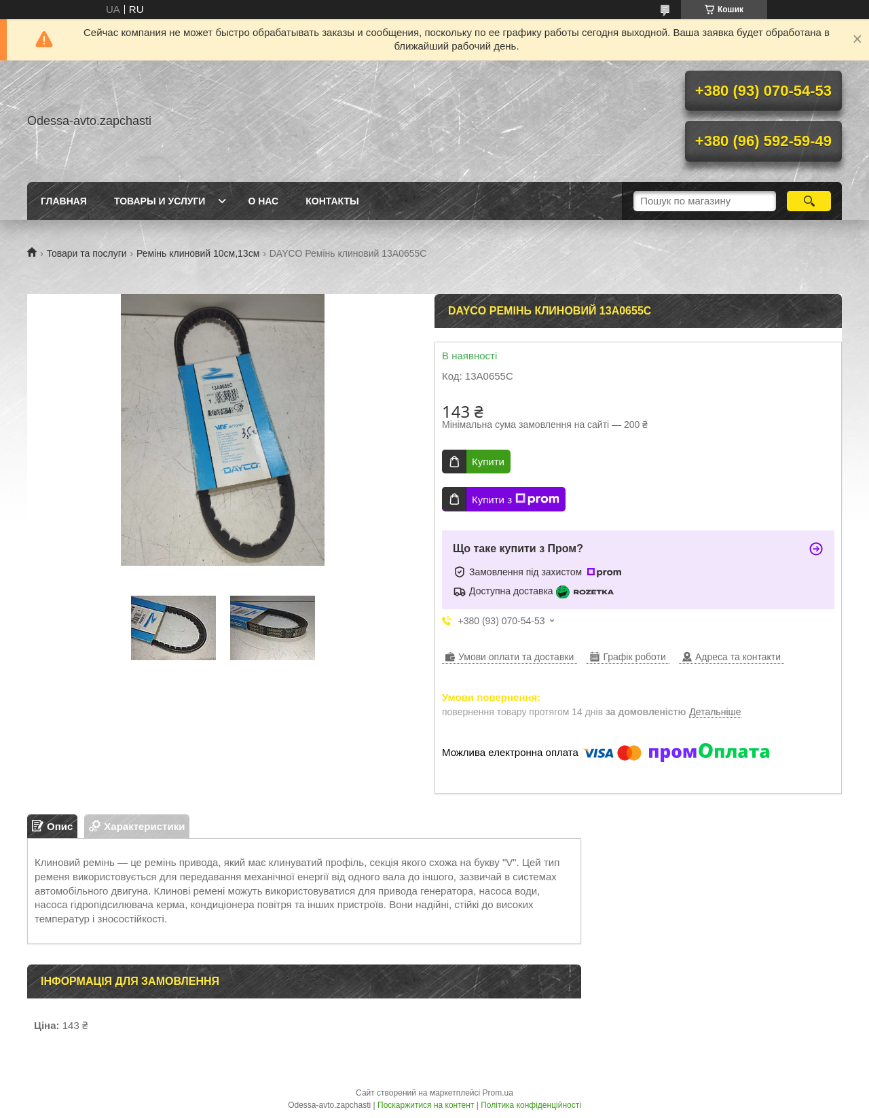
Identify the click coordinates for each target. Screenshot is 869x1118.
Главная (64, 201)
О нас (263, 201)
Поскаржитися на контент (425, 1105)
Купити (488, 461)
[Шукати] (809, 201)
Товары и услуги (160, 201)
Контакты (332, 201)
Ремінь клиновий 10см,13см (197, 253)
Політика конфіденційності (531, 1105)
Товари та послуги (86, 253)
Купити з (515, 499)
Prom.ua (498, 1093)
